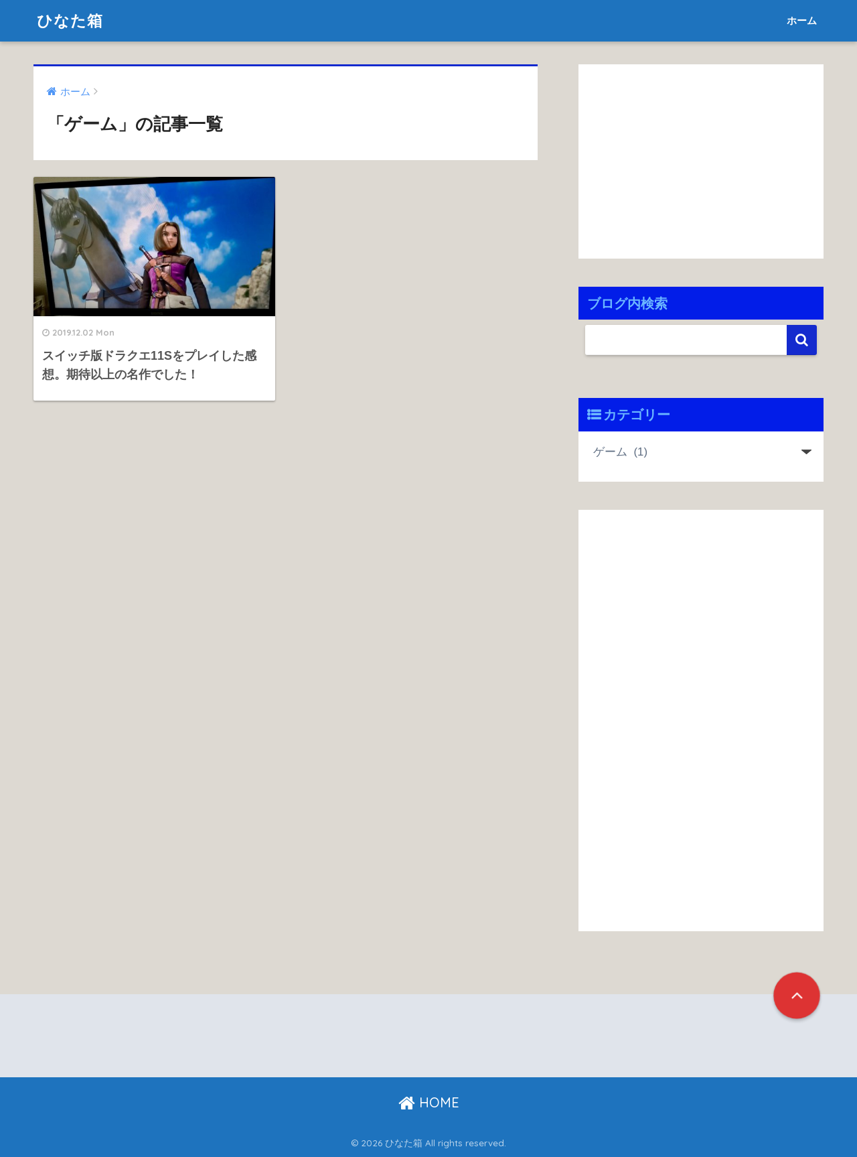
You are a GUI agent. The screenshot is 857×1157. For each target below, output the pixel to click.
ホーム (802, 20)
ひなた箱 (70, 20)
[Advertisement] (690, 158)
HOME (428, 1102)
